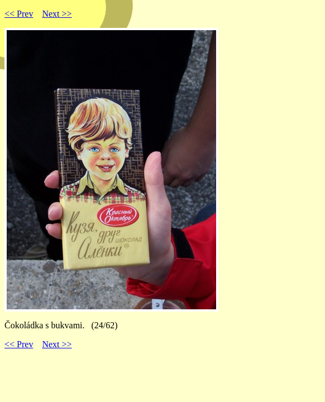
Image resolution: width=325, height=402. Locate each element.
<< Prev (18, 13)
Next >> (56, 13)
